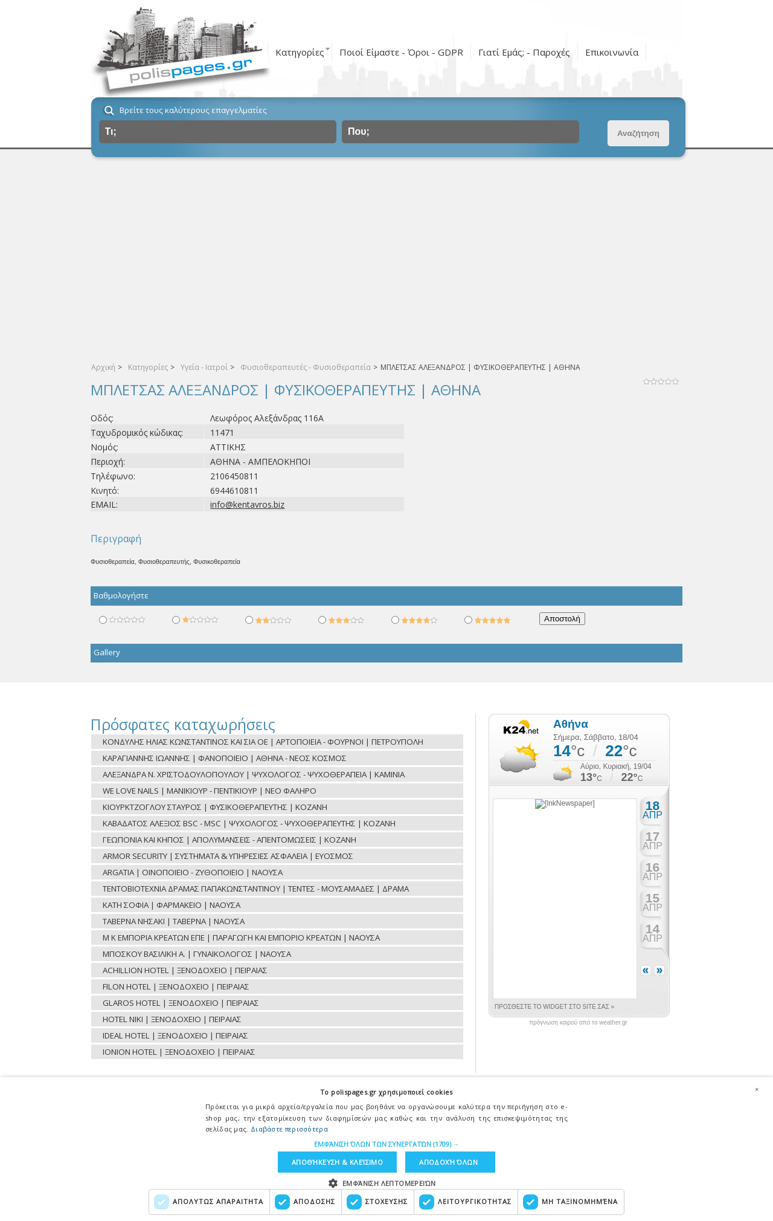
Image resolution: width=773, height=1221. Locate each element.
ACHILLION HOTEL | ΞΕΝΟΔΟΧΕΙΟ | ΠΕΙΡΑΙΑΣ (185, 970)
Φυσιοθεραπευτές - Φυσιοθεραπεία (305, 367)
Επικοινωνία (611, 52)
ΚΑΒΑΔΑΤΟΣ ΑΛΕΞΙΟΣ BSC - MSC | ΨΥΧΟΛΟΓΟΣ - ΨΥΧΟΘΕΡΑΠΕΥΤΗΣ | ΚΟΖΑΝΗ (249, 823)
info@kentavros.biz (247, 504)
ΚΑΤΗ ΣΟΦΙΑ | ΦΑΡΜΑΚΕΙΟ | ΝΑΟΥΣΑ (171, 904)
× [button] (757, 1089)
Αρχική (103, 367)
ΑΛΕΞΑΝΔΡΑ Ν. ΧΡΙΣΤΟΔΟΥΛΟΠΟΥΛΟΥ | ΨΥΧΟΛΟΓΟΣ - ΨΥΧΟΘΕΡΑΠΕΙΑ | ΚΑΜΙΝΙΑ (254, 774)
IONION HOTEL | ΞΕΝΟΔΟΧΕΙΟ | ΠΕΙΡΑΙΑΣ (179, 1051)
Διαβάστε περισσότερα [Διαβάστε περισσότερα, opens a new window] (289, 1128)
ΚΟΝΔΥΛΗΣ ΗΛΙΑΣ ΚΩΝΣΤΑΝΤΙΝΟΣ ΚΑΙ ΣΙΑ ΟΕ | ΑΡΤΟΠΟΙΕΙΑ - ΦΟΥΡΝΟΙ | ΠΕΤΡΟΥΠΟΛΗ (263, 741)
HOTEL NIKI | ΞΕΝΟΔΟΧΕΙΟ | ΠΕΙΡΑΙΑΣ (172, 1019)
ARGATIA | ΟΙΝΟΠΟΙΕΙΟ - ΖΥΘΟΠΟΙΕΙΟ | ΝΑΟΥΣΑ (193, 872)
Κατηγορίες (299, 52)
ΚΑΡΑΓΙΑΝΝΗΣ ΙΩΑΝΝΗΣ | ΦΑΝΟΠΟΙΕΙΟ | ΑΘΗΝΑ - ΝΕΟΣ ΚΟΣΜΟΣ (225, 758)
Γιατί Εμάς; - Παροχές (524, 52)
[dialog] (386, 1149)
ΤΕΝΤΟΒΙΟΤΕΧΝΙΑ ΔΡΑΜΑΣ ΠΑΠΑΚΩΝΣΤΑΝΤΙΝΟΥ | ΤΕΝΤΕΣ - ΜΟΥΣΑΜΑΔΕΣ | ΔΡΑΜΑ (256, 888)
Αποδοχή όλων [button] (448, 1162)
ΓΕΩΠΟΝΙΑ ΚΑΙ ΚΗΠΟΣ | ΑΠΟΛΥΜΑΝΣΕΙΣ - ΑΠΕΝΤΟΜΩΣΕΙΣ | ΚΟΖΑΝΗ (229, 839)
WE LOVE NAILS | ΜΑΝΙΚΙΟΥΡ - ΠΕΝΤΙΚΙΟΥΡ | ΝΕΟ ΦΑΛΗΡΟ (209, 790)
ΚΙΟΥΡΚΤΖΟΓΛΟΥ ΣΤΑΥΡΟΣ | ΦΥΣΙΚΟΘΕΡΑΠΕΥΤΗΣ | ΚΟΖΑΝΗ (215, 807)
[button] (387, 1143)
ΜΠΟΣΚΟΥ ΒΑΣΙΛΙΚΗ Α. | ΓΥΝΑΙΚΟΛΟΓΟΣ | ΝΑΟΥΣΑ (197, 953)
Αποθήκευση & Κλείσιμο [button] (337, 1162)
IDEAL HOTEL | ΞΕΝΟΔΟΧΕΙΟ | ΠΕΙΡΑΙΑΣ (175, 1035)
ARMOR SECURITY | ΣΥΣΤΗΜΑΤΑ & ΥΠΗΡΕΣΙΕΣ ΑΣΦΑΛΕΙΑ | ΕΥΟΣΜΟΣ (228, 855)
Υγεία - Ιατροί (204, 367)
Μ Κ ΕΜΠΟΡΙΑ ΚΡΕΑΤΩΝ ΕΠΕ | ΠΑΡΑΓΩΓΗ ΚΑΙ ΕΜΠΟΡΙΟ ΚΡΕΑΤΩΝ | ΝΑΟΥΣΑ (241, 937)
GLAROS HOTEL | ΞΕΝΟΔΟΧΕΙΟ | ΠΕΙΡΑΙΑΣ (181, 1002)
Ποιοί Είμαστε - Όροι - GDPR (401, 52)
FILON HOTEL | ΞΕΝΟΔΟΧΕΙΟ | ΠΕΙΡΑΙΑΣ (176, 986)
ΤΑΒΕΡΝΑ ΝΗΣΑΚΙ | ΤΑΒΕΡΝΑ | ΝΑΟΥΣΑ (174, 921)
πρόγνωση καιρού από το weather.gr (578, 1023)
